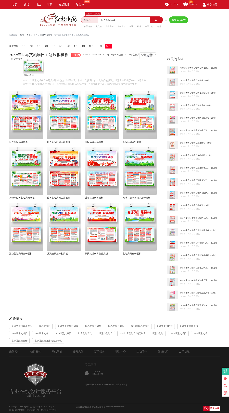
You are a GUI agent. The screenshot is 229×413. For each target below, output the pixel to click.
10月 (91, 46)
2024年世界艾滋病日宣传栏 (191, 80)
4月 (46, 46)
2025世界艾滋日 (63, 333)
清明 (159, 26)
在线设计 (64, 4)
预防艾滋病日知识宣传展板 (136, 197)
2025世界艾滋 (41, 333)
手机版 (184, 351)
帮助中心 (120, 351)
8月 (76, 46)
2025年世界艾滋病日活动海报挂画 (194, 255)
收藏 (146, 55)
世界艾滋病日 (46, 35)
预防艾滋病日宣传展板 (20, 253)
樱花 (139, 26)
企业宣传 (110, 26)
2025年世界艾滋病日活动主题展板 (194, 230)
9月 (83, 46)
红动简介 (142, 351)
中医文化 (149, 26)
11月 (100, 46)
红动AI (81, 3)
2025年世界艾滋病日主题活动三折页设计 (195, 168)
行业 (38, 4)
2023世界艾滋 (200, 333)
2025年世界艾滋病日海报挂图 (192, 155)
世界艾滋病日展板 (18, 142)
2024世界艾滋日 (19, 333)
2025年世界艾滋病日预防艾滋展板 (194, 118)
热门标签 (35, 351)
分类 (26, 4)
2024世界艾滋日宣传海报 (132, 333)
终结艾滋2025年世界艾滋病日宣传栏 (195, 130)
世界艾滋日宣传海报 (21, 326)
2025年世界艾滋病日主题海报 (192, 143)
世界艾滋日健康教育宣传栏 (48, 341)
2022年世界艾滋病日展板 (22, 197)
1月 (24, 46)
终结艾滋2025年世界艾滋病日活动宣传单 (195, 280)
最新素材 (14, 351)
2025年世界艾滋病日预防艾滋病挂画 (195, 193)
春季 (131, 26)
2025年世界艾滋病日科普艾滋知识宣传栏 (195, 305)
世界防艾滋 (157, 333)
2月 (31, 46)
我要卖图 (225, 371)
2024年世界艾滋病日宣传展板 (192, 105)
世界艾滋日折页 (164, 326)
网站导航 (57, 351)
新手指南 (99, 351)
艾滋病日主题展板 (94, 142)
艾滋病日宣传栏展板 (57, 253)
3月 (39, 46)
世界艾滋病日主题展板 (58, 142)
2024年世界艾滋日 (140, 326)
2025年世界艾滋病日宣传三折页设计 (195, 268)
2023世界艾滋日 (178, 333)
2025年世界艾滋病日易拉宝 (191, 205)
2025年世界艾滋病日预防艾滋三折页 (195, 180)
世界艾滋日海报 (116, 326)
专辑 (29, 35)
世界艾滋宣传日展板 (67, 326)
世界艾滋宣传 (85, 333)
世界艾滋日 (45, 326)
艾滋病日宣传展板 (132, 253)
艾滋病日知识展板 (132, 142)
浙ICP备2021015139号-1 (43, 407)
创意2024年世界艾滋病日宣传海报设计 (195, 68)
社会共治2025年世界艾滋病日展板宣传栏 (195, 218)
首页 (14, 4)
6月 (61, 46)
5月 (53, 46)
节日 (49, 4)
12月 (35, 35)
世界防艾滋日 (106, 333)
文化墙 (99, 26)
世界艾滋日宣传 (19, 341)
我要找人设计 (179, 20)
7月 (68, 46)
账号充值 (78, 351)
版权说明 (163, 351)
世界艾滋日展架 (93, 326)
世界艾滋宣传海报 (188, 326)
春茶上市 (121, 26)
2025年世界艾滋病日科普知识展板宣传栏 (195, 243)
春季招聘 (88, 26)
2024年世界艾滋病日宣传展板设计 (194, 93)
